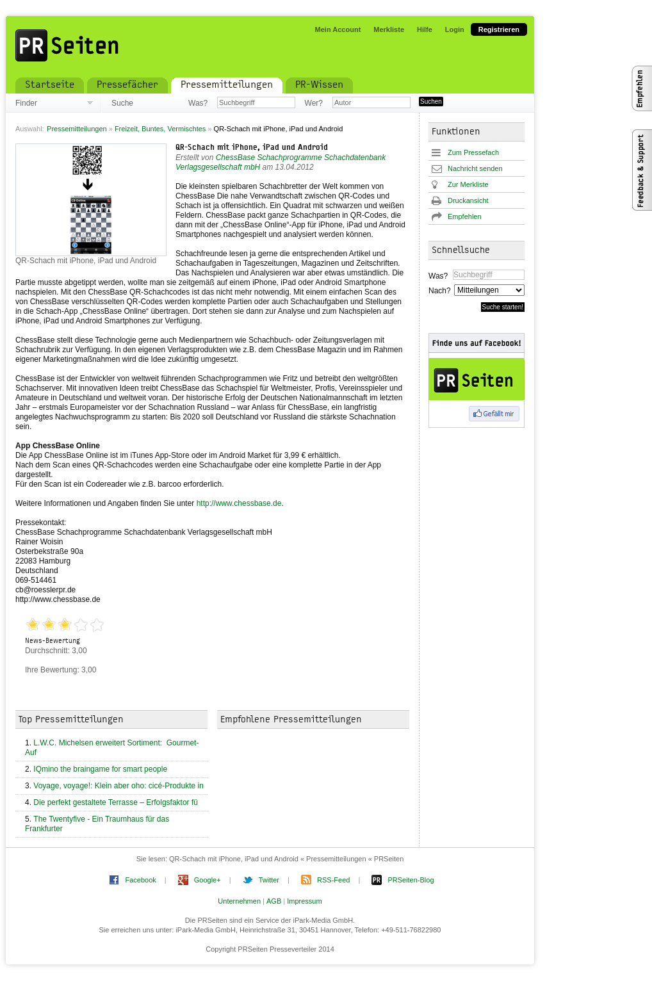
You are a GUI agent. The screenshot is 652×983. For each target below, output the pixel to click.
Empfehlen (465, 216)
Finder (26, 103)
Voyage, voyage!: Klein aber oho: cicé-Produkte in (118, 785)
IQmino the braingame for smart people (101, 769)
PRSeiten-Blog (410, 880)
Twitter (269, 880)
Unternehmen (239, 901)
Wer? (314, 103)
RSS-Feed (333, 880)
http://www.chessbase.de (239, 503)
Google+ (207, 880)
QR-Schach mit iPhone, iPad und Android (251, 148)
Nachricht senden (475, 168)
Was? (198, 103)
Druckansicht (468, 200)
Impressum (304, 901)
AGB (273, 901)
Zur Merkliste (468, 184)
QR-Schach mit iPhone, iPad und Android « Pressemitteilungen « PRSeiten (286, 859)
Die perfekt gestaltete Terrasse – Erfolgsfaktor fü (115, 802)
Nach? (439, 290)
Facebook (140, 880)
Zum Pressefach (473, 152)
